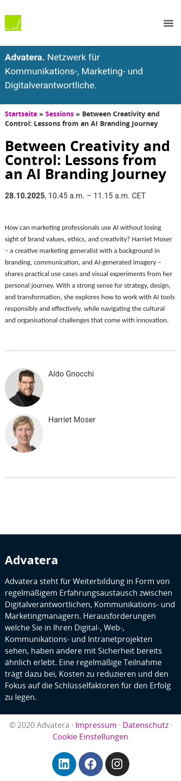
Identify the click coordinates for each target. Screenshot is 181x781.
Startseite (21, 113)
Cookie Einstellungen (90, 736)
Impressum (96, 725)
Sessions (59, 113)
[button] (168, 23)
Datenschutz (145, 725)
